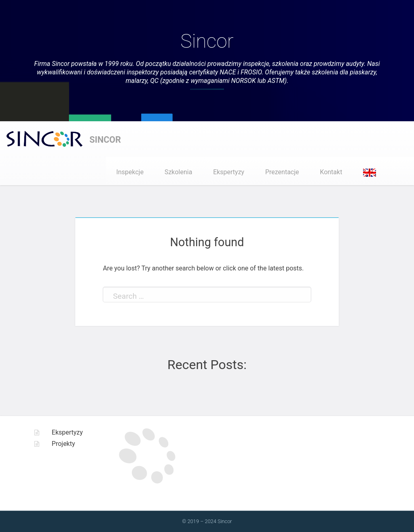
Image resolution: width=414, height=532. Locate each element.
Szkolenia (178, 172)
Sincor (206, 41)
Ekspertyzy (228, 172)
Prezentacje (282, 172)
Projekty (63, 444)
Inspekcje (130, 172)
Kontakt (331, 172)
